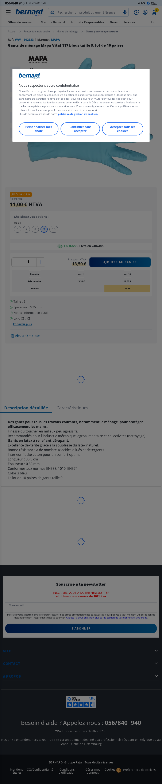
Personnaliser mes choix (38, 129)
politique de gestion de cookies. (78, 114)
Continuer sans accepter (80, 129)
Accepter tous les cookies (122, 129)
